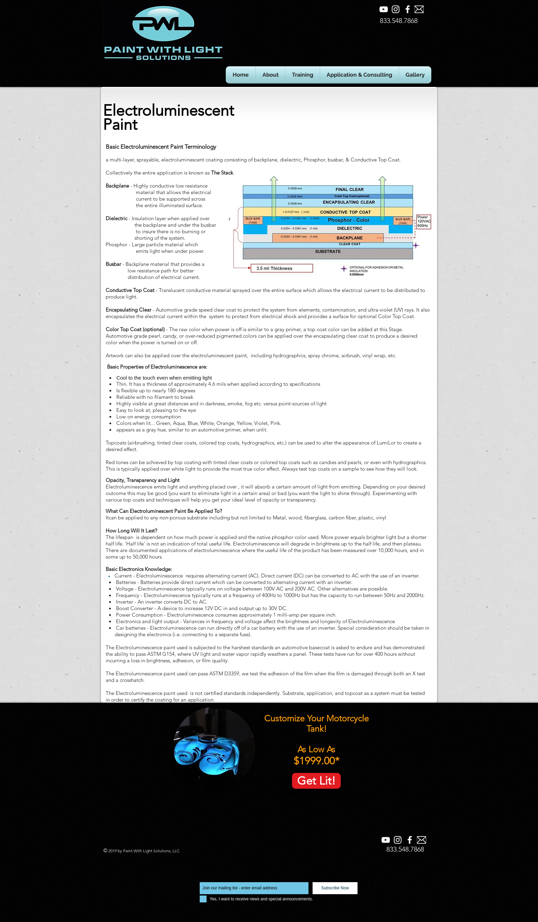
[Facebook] (407, 9)
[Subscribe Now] (335, 888)
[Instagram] (395, 9)
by (120, 850)
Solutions (162, 850)
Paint (128, 850)
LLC (175, 850)
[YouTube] (383, 9)
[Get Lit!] (316, 781)
